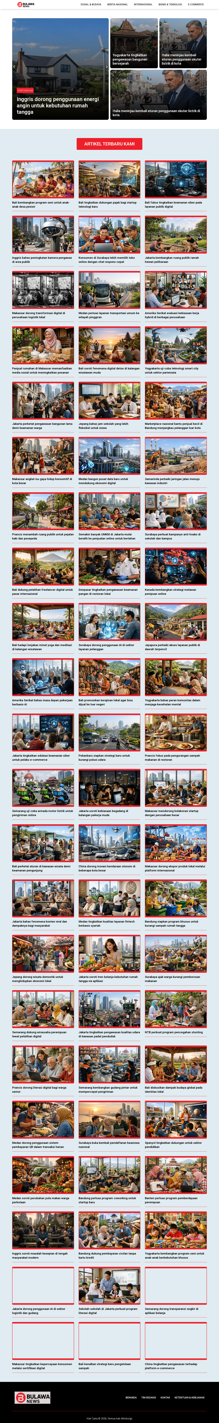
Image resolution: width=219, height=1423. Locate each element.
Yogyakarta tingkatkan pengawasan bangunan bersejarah (130, 59)
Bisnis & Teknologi (170, 4)
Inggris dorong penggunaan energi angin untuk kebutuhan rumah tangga (58, 105)
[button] (14, 67)
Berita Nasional (117, 4)
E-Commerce (196, 4)
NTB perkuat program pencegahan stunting (174, 1032)
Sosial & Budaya (91, 4)
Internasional (143, 4)
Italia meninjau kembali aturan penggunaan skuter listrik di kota (182, 59)
